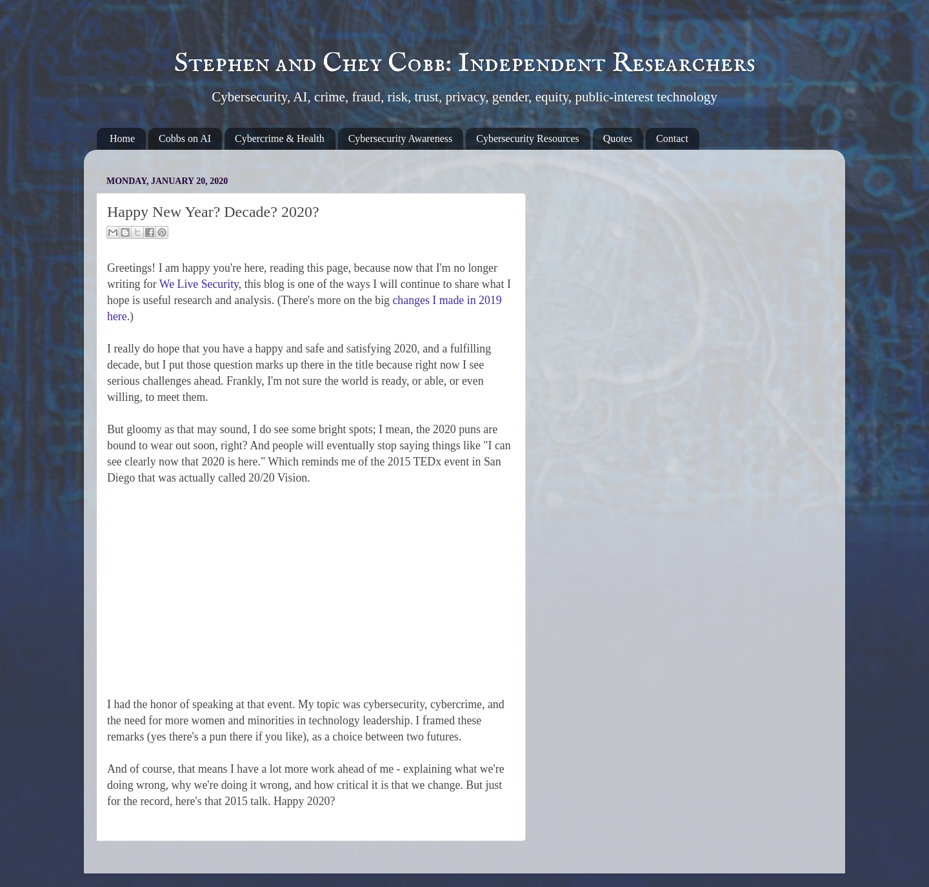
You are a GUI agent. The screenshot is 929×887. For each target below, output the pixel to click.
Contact (672, 138)
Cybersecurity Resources (527, 138)
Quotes (617, 138)
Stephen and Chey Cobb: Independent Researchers (464, 63)
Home (122, 138)
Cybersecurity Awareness (400, 138)
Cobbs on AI (185, 138)
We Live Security (199, 284)
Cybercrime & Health (280, 138)
